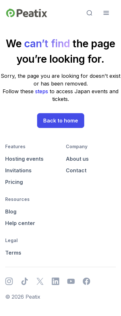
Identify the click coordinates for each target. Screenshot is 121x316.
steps (42, 91)
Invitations (18, 170)
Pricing (14, 182)
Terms (13, 252)
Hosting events (24, 159)
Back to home (60, 120)
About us (77, 159)
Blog (10, 211)
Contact (76, 170)
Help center (20, 223)
